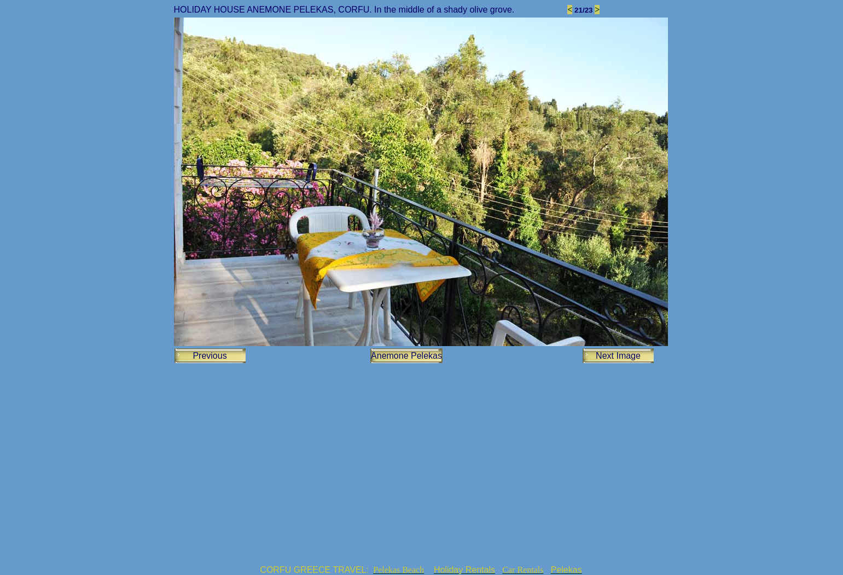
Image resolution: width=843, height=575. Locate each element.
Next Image (618, 355)
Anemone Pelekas (406, 355)
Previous (209, 355)
